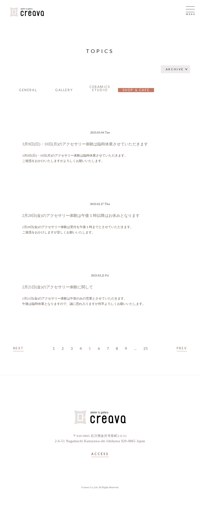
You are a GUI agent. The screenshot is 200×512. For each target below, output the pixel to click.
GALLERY (64, 90)
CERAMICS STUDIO (100, 88)
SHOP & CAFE (136, 90)
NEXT (18, 348)
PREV (182, 348)
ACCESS (100, 454)
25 (145, 348)
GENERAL (28, 90)
